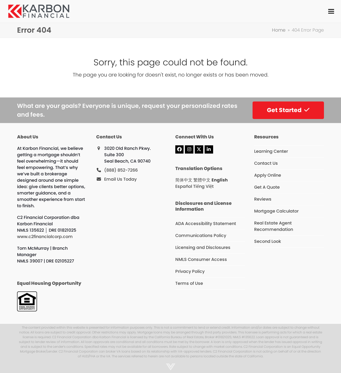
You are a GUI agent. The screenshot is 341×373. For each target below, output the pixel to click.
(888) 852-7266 (121, 170)
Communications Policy (200, 235)
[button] (330, 11)
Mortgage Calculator (276, 211)
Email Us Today (120, 179)
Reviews (262, 199)
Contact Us (266, 163)
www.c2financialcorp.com (45, 237)
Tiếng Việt (203, 186)
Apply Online (267, 175)
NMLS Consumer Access (201, 259)
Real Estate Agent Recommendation (273, 226)
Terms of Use (189, 283)
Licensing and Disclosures (202, 247)
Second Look (267, 241)
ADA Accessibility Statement (205, 224)
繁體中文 (201, 180)
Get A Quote (267, 187)
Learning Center (271, 151)
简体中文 (183, 180)
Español (183, 186)
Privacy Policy (190, 271)
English (220, 180)
